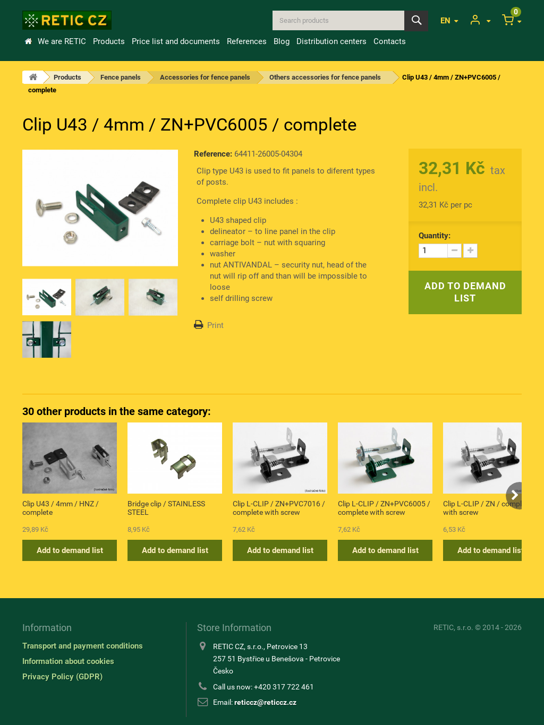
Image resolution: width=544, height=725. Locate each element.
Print (215, 325)
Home (28, 41)
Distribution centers (331, 41)
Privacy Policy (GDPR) (62, 676)
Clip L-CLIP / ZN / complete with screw (487, 507)
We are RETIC (62, 41)
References (247, 41)
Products (109, 41)
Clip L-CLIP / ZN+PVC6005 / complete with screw (384, 507)
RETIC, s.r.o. (453, 627)
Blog (282, 41)
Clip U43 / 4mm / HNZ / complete (60, 507)
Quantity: (434, 235)
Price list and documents (176, 41)
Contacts (389, 41)
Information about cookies (68, 661)
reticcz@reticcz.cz (265, 702)
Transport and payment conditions (82, 646)
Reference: (213, 154)
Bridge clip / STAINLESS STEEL (166, 507)
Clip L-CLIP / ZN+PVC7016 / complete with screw (279, 507)
